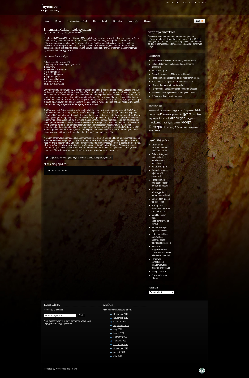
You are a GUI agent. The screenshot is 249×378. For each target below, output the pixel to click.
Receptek (117, 21)
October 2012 (119, 322)
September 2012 (121, 325)
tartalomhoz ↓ (201, 2)
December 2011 (120, 344)
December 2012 (120, 314)
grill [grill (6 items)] (180, 114)
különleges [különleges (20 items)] (177, 118)
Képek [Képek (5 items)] (156, 118)
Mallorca (81, 158)
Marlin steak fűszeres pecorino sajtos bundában (174, 60)
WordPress (61, 369)
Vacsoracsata (171, 2)
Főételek (79, 33)
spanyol (106, 158)
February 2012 (120, 337)
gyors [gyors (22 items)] (187, 114)
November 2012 (120, 318)
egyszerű (54, 158)
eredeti (62, 158)
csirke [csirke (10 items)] (158, 110)
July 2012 (117, 329)
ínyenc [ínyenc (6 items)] (157, 130)
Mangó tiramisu (159, 271)
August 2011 (119, 352)
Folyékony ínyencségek (77, 21)
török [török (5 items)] (151, 130)
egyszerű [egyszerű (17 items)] (179, 110)
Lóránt (50, 33)
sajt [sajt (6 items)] (184, 127)
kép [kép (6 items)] (150, 118)
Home (46, 21)
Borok (58, 21)
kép (74, 158)
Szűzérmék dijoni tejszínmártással (167, 96)
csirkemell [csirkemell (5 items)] (167, 110)
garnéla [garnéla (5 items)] (175, 114)
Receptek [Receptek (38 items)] (157, 126)
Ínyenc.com (51, 6)
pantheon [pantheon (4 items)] (176, 123)
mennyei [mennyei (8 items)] (167, 122)
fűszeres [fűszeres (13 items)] (165, 114)
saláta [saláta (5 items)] (189, 127)
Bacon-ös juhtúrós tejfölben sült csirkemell (171, 74)
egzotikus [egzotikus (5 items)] (190, 110)
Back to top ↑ (72, 369)
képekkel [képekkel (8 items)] (164, 118)
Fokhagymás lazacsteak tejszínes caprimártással (174, 89)
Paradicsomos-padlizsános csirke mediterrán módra (175, 78)
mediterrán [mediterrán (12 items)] (155, 122)
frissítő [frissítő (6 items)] (156, 114)
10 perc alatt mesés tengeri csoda (167, 85)
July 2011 (117, 356)
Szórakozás (133, 21)
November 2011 (120, 348)
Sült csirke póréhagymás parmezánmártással (172, 81)
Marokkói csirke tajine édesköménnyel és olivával (174, 92)
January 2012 (119, 341)
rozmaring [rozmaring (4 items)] (170, 127)
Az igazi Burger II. (160, 70)
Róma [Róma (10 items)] (178, 127)
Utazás (147, 21)
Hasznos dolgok (100, 21)
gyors (69, 158)
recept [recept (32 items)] (186, 122)
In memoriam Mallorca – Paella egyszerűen (67, 29)
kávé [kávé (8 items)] (198, 114)
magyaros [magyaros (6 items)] (190, 118)
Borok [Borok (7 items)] (152, 110)
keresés (186, 2)
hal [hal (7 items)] (193, 114)
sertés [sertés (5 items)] (195, 127)
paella (89, 158)
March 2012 (118, 333)
